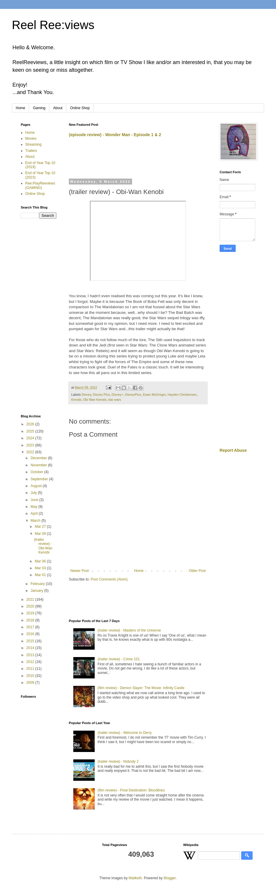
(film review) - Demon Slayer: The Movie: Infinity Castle (141, 688)
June (35, 500)
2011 (30, 669)
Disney (86, 394)
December (39, 458)
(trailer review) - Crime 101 (119, 659)
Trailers (31, 151)
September (40, 479)
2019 (30, 613)
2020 (30, 606)
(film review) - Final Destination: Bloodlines (131, 790)
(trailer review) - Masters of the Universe (129, 630)
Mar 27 (41, 526)
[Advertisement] (138, 160)
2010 (30, 676)
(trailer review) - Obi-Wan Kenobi (43, 546)
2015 (30, 641)
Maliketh (135, 878)
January (37, 591)
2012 (30, 662)
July (34, 493)
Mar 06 (41, 561)
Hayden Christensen (182, 394)
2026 (30, 424)
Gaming (39, 108)
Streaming (33, 144)
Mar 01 (41, 575)
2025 (30, 431)
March (36, 521)
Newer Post (79, 571)
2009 (30, 682)
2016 (30, 634)
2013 (30, 655)
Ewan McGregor (154, 394)
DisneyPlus (133, 394)
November (39, 465)
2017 (30, 627)
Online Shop (80, 108)
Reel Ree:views (53, 24)
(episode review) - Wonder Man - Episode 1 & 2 (115, 134)
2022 (30, 452)
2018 (30, 620)
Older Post (197, 571)
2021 (30, 599)
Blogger (170, 878)
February (38, 584)
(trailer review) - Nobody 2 (118, 761)
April (35, 513)
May (34, 507)
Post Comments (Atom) (109, 579)
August (37, 486)
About (57, 108)
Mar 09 (41, 534)
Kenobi (76, 399)
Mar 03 (41, 568)
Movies (31, 138)
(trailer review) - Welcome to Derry (125, 733)
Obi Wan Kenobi (94, 399)
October (37, 472)
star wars (114, 399)
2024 (30, 438)
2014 (30, 648)
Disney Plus (101, 394)
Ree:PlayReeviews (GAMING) (40, 185)
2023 (30, 445)
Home (20, 108)
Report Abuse (233, 450)
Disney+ (117, 394)
